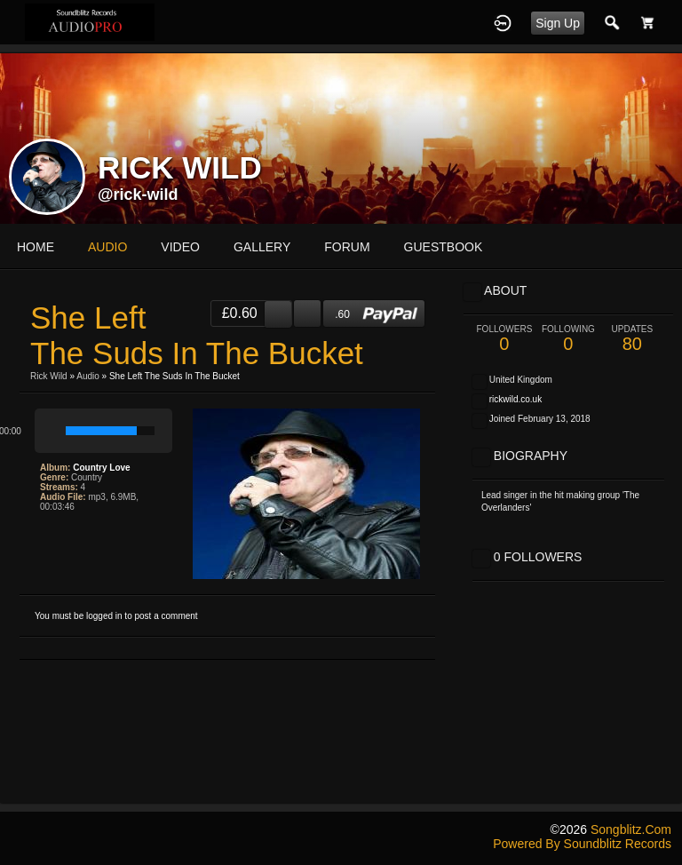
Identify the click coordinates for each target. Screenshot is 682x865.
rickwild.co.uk (515, 399)
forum (346, 247)
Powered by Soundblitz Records (582, 844)
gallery (262, 247)
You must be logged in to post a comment (116, 616)
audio (107, 247)
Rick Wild (48, 376)
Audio (87, 376)
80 (632, 338)
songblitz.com (631, 829)
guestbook (443, 247)
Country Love (101, 467)
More (542, 247)
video (180, 247)
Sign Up (557, 23)
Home (35, 247)
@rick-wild (138, 194)
